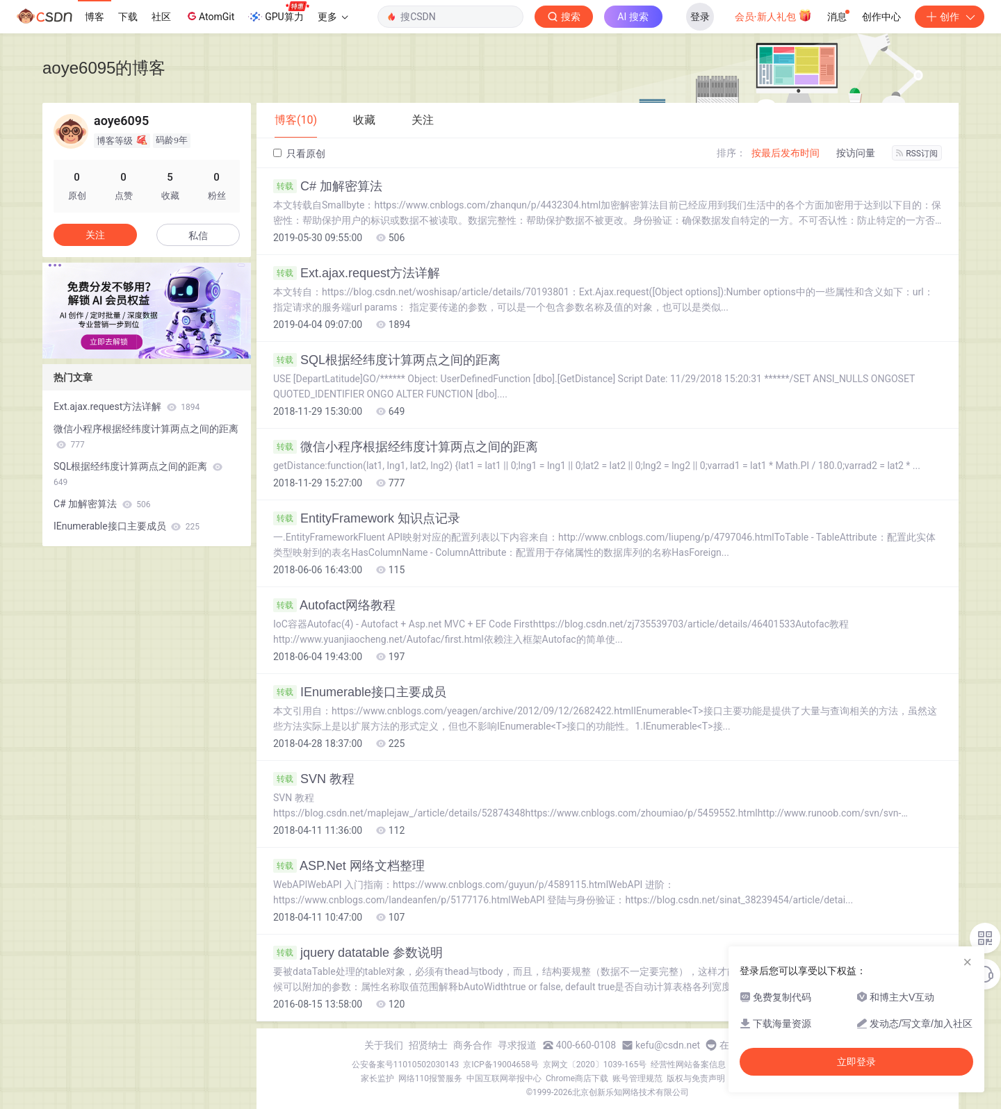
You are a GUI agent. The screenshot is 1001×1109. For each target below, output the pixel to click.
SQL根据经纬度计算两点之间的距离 (386, 360)
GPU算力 (278, 12)
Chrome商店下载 (577, 1078)
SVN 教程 (314, 779)
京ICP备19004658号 (501, 1064)
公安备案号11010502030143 (405, 1064)
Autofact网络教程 (334, 605)
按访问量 (855, 152)
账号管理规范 (637, 1078)
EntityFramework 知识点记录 (366, 518)
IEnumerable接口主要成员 (359, 692)
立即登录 (856, 1061)
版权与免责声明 (696, 1078)
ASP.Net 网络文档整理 (349, 866)
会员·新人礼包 (773, 15)
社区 (161, 16)
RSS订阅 (917, 153)
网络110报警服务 (430, 1078)
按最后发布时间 (785, 152)
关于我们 (383, 1045)
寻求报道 (517, 1045)
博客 (94, 16)
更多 (333, 16)
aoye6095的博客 (103, 67)
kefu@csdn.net (667, 1045)
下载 (128, 16)
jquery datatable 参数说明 (358, 953)
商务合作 (472, 1045)
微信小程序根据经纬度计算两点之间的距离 (405, 447)
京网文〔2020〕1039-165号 (595, 1064)
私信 (198, 235)
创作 (949, 16)
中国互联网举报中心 (504, 1078)
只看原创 (299, 153)
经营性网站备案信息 (688, 1064)
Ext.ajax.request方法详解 (356, 273)
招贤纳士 (428, 1045)
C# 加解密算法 (327, 186)
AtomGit (209, 16)
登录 (700, 16)
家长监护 (377, 1078)
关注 (95, 234)
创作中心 (881, 16)
